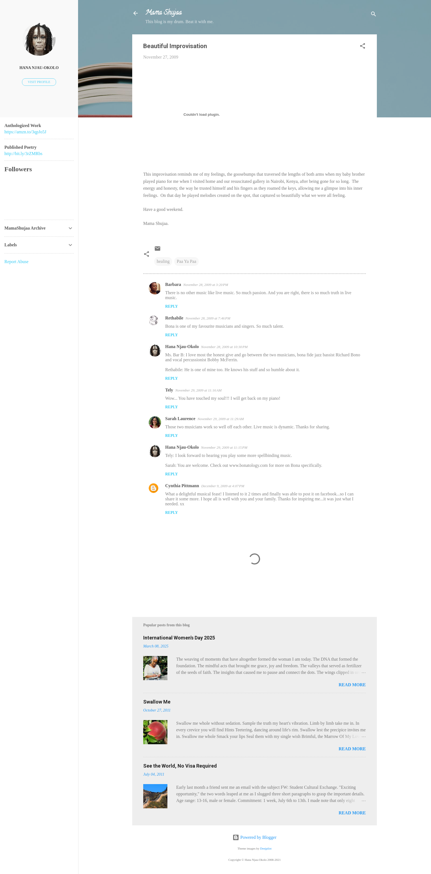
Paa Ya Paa (186, 261)
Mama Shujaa (163, 13)
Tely (169, 390)
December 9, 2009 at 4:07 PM (222, 486)
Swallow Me (156, 702)
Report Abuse (16, 261)
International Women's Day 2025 (179, 638)
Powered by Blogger (255, 837)
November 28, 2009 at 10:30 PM (224, 347)
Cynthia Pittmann (182, 485)
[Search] (373, 15)
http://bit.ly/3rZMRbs (23, 153)
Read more (352, 684)
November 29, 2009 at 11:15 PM (224, 447)
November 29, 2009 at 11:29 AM (220, 419)
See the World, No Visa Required (180, 766)
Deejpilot (266, 848)
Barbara (173, 284)
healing (163, 261)
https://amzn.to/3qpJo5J (25, 131)
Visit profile (39, 82)
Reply (171, 306)
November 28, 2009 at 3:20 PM (205, 285)
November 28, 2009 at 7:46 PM (208, 318)
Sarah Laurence (180, 418)
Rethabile (174, 318)
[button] (362, 47)
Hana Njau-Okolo (182, 346)
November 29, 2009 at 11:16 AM (198, 390)
